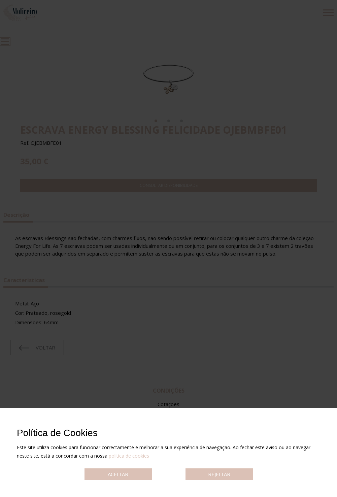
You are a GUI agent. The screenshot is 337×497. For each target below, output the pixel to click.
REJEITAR (219, 474)
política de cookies (129, 456)
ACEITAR (118, 474)
